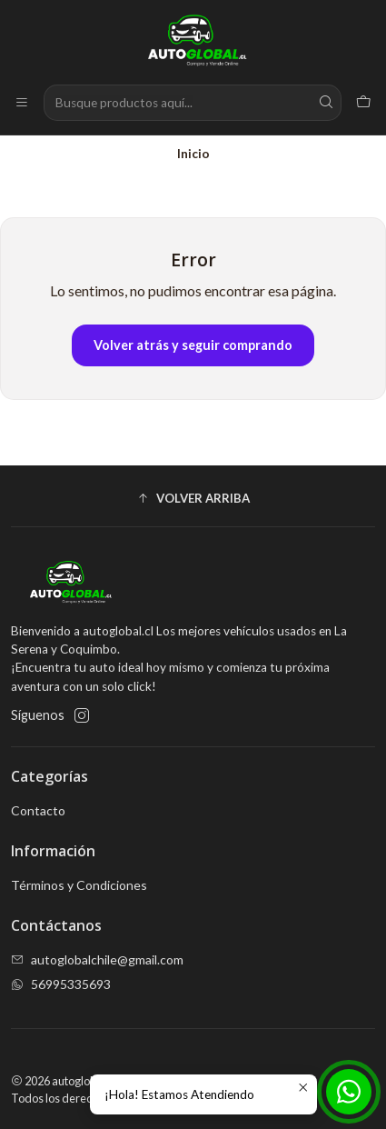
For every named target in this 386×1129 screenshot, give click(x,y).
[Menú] (22, 102)
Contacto (38, 810)
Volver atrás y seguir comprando (193, 345)
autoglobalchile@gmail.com (97, 959)
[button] (193, 498)
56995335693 (61, 984)
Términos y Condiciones (79, 885)
